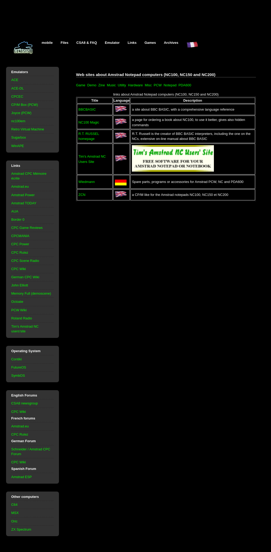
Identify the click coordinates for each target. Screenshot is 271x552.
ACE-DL (17, 88)
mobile (47, 43)
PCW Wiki (19, 310)
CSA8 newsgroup (24, 403)
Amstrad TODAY (23, 203)
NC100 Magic (89, 122)
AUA (15, 211)
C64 (14, 505)
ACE (15, 80)
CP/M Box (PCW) (24, 105)
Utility (122, 85)
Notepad (170, 85)
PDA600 (184, 85)
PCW (158, 85)
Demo (92, 85)
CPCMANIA (20, 236)
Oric (14, 521)
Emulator (112, 43)
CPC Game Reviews (27, 228)
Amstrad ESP (21, 477)
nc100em (18, 121)
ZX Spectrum (21, 529)
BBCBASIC (87, 109)
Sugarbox (18, 137)
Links (132, 43)
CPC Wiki (18, 269)
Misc (148, 85)
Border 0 (18, 219)
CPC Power (20, 244)
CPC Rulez (19, 252)
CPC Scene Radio (25, 261)
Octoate (17, 302)
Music (111, 85)
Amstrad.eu (20, 186)
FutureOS (18, 367)
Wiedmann (87, 182)
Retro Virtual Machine (27, 129)
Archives (171, 43)
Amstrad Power (23, 195)
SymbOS (18, 376)
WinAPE (17, 146)
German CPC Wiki (25, 277)
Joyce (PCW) (21, 113)
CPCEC (17, 96)
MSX (15, 513)
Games (150, 43)
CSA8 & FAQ (86, 43)
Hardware (135, 85)
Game (80, 85)
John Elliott (19, 285)
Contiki (16, 359)
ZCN (82, 195)
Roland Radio (21, 318)
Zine (101, 85)
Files (64, 43)
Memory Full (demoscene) (31, 293)
